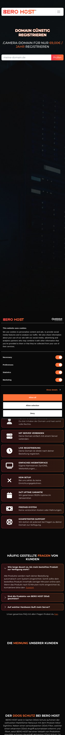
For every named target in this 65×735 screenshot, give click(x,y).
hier (56, 614)
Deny (32, 413)
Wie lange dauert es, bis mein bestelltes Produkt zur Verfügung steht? (33, 568)
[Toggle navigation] (58, 11)
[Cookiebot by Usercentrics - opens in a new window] (51, 319)
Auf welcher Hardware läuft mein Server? (29, 607)
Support (30, 587)
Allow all (32, 397)
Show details (52, 390)
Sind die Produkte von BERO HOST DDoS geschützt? (28, 597)
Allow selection (32, 405)
